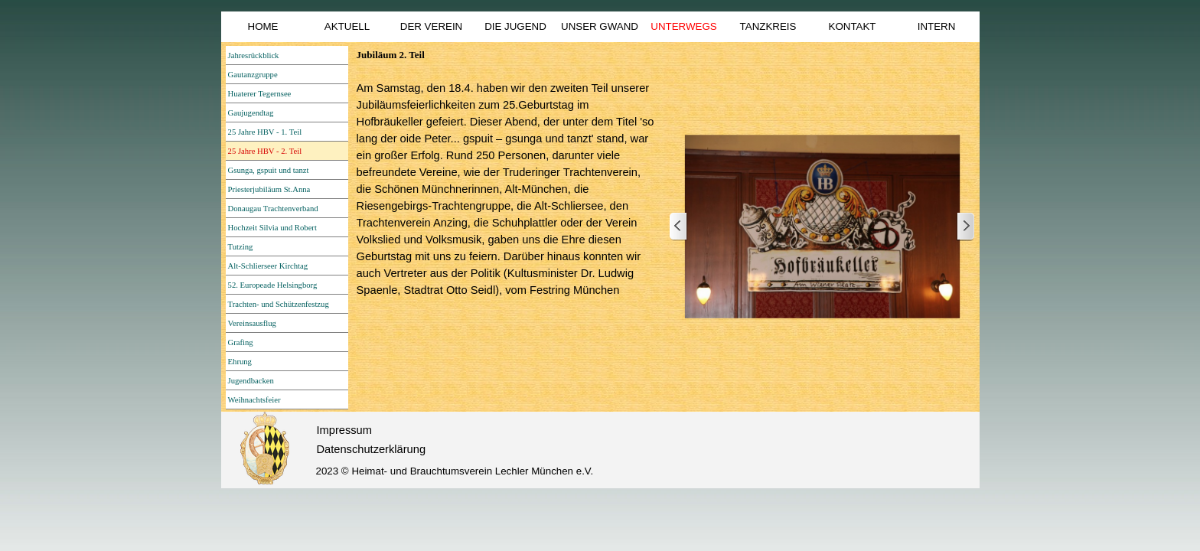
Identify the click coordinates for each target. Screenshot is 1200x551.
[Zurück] (679, 227)
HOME (263, 26)
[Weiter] (965, 227)
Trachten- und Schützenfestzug (278, 304)
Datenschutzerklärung (371, 449)
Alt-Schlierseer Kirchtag (268, 266)
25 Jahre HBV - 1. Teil (265, 132)
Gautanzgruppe (253, 74)
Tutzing (240, 247)
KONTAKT (852, 26)
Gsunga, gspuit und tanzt (268, 170)
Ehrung (240, 361)
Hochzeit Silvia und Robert (272, 227)
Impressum (344, 430)
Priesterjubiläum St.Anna (269, 189)
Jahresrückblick (253, 55)
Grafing (240, 342)
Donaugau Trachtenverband (273, 208)
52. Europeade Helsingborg (273, 285)
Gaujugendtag (251, 113)
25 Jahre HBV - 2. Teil (265, 151)
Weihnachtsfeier (254, 400)
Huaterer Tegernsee (260, 94)
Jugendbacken (251, 381)
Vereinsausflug (252, 323)
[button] (822, 227)
